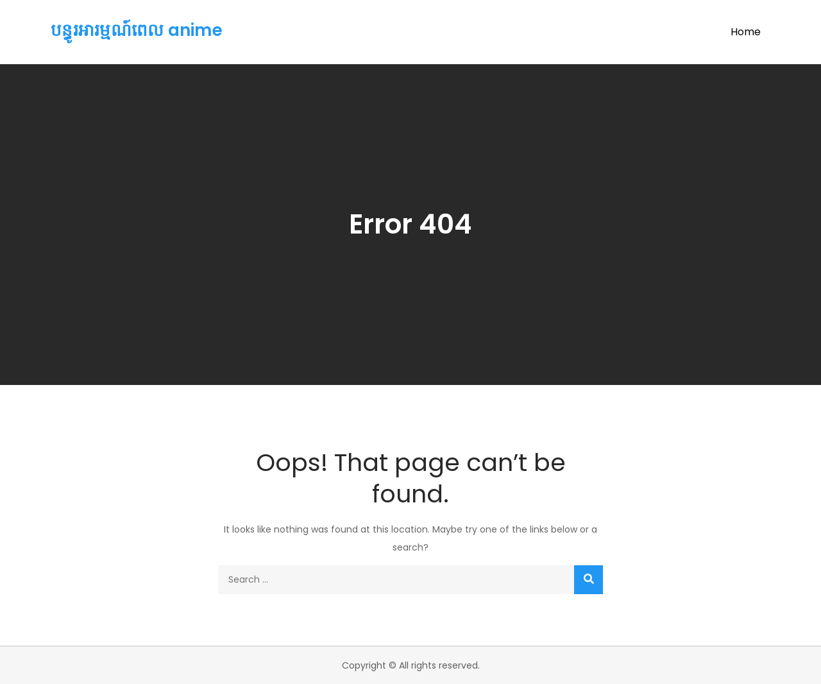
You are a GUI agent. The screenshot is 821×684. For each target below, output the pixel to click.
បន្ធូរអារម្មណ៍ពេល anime (137, 30)
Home (746, 31)
